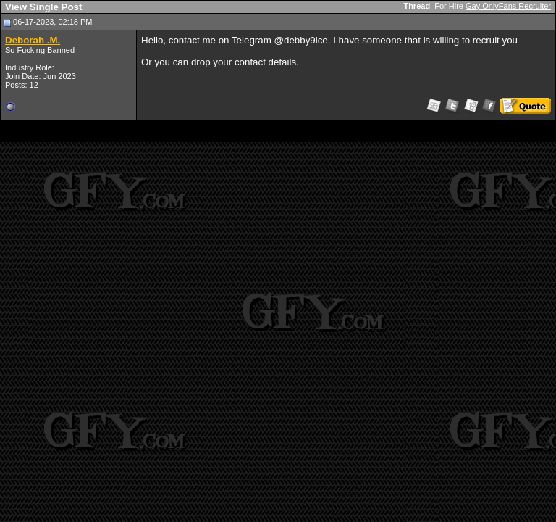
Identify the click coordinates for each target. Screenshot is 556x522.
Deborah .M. (32, 40)
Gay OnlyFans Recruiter (508, 5)
